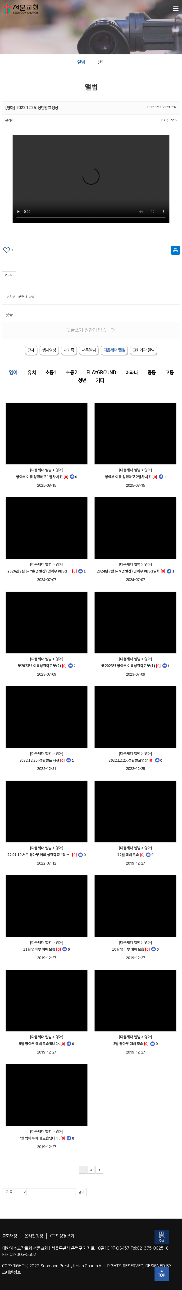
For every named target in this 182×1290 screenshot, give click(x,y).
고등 (169, 372)
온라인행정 (33, 1236)
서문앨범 (89, 350)
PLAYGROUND (101, 372)
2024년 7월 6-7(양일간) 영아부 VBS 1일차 (128, 570)
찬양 (101, 62)
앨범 (81, 62)
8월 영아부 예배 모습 (128, 1043)
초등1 (50, 372)
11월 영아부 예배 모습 (39, 949)
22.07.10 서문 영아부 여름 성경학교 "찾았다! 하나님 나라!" (39, 854)
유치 (31, 372)
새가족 (69, 350)
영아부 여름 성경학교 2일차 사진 (128, 476)
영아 (13, 372)
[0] (65, 476)
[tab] (114, 350)
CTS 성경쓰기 (62, 1236)
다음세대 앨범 (114, 350)
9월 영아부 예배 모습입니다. (39, 1043)
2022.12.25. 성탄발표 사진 (39, 760)
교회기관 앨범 (144, 350)
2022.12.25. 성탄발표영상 (128, 760)
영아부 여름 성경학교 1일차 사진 (39, 476)
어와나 (131, 372)
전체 (31, 350)
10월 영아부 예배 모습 (128, 949)
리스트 (9, 275)
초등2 (71, 372)
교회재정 (9, 1236)
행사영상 (49, 350)
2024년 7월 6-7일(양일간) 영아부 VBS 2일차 (39, 570)
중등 (151, 372)
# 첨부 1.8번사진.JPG (20, 296)
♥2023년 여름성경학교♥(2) (39, 665)
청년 (82, 380)
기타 (100, 380)
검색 (81, 1192)
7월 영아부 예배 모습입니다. (39, 1138)
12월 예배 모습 (128, 854)
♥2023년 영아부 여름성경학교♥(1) (128, 665)
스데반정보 (11, 1272)
